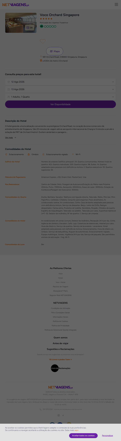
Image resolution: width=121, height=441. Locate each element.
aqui (76, 430)
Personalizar (107, 435)
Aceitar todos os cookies (83, 435)
